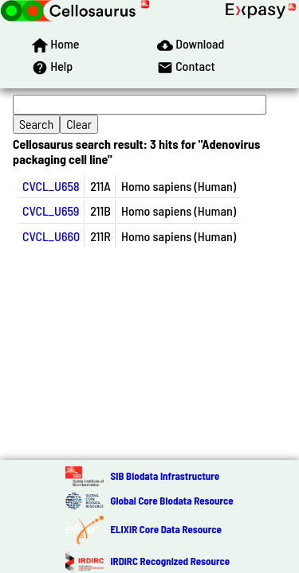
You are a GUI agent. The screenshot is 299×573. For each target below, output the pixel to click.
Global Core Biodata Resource (171, 500)
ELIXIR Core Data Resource (165, 529)
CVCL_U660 (51, 236)
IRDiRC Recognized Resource (170, 561)
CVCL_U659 (50, 210)
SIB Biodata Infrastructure (164, 476)
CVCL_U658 (51, 185)
